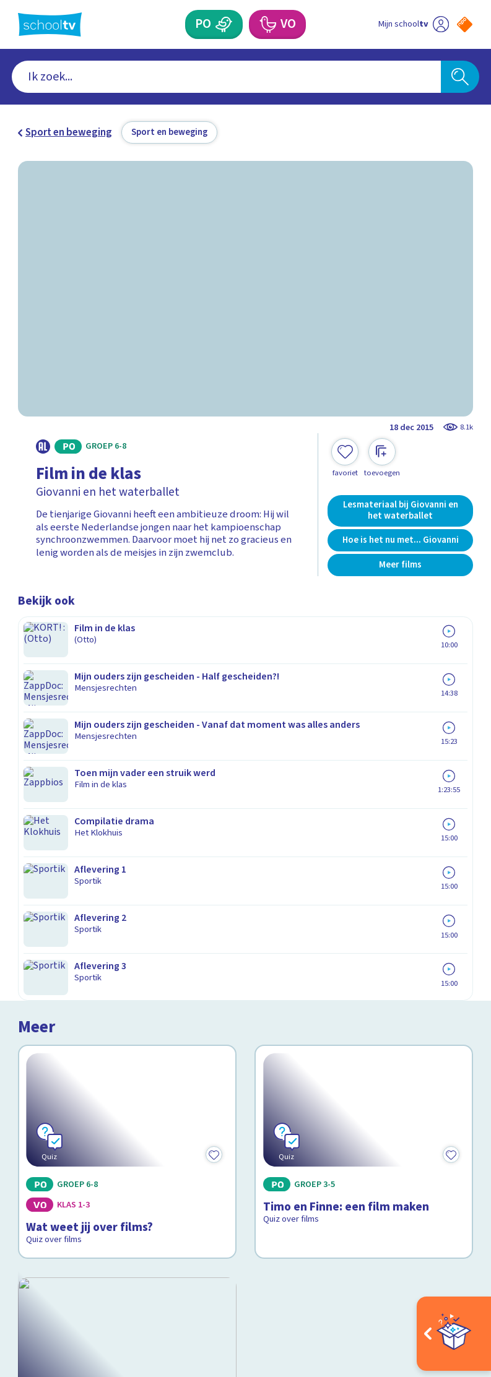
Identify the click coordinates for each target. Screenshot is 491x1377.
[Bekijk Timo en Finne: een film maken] (363, 709)
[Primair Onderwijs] (224, 24)
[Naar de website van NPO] (464, 24)
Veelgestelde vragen (75, 1072)
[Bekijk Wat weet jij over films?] (127, 709)
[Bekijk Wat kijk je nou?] (127, 864)
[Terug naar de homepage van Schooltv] (50, 24)
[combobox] (226, 77)
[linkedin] (78, 1261)
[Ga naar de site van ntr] (455, 1294)
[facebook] (24, 1261)
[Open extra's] (454, 1334)
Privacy (38, 1108)
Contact (39, 1054)
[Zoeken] (460, 77)
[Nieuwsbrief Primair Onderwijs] (359, 1115)
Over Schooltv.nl (63, 1090)
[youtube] (105, 1261)
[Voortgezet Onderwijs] (267, 24)
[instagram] (51, 1261)
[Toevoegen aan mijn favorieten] (344, 458)
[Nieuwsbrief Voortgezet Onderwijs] (359, 1157)
